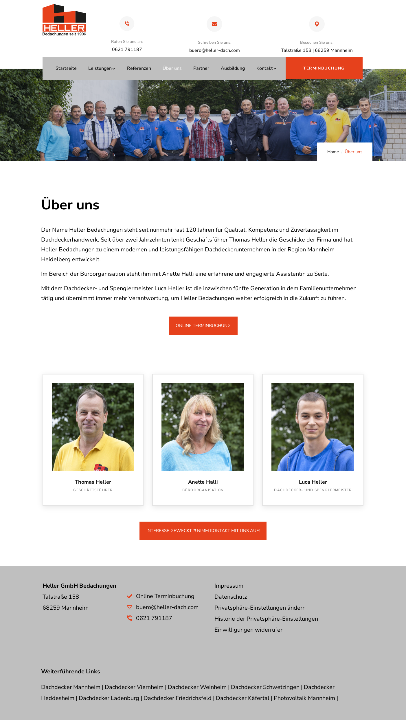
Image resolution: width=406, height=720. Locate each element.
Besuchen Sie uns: (316, 42)
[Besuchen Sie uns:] (317, 24)
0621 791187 (154, 618)
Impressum (228, 586)
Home (333, 152)
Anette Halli (203, 481)
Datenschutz (230, 597)
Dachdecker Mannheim (70, 687)
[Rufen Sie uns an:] (127, 23)
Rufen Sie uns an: (127, 41)
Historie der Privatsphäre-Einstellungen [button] (266, 619)
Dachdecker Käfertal (242, 698)
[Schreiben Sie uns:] (214, 24)
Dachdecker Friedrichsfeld (178, 698)
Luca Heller (313, 481)
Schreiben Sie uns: (214, 42)
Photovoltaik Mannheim (304, 698)
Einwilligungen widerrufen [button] (249, 630)
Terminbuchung (323, 68)
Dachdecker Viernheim (134, 687)
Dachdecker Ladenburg (109, 698)
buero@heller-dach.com (214, 50)
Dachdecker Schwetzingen (265, 687)
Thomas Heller (93, 481)
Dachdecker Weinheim (197, 687)
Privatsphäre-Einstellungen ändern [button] (260, 608)
